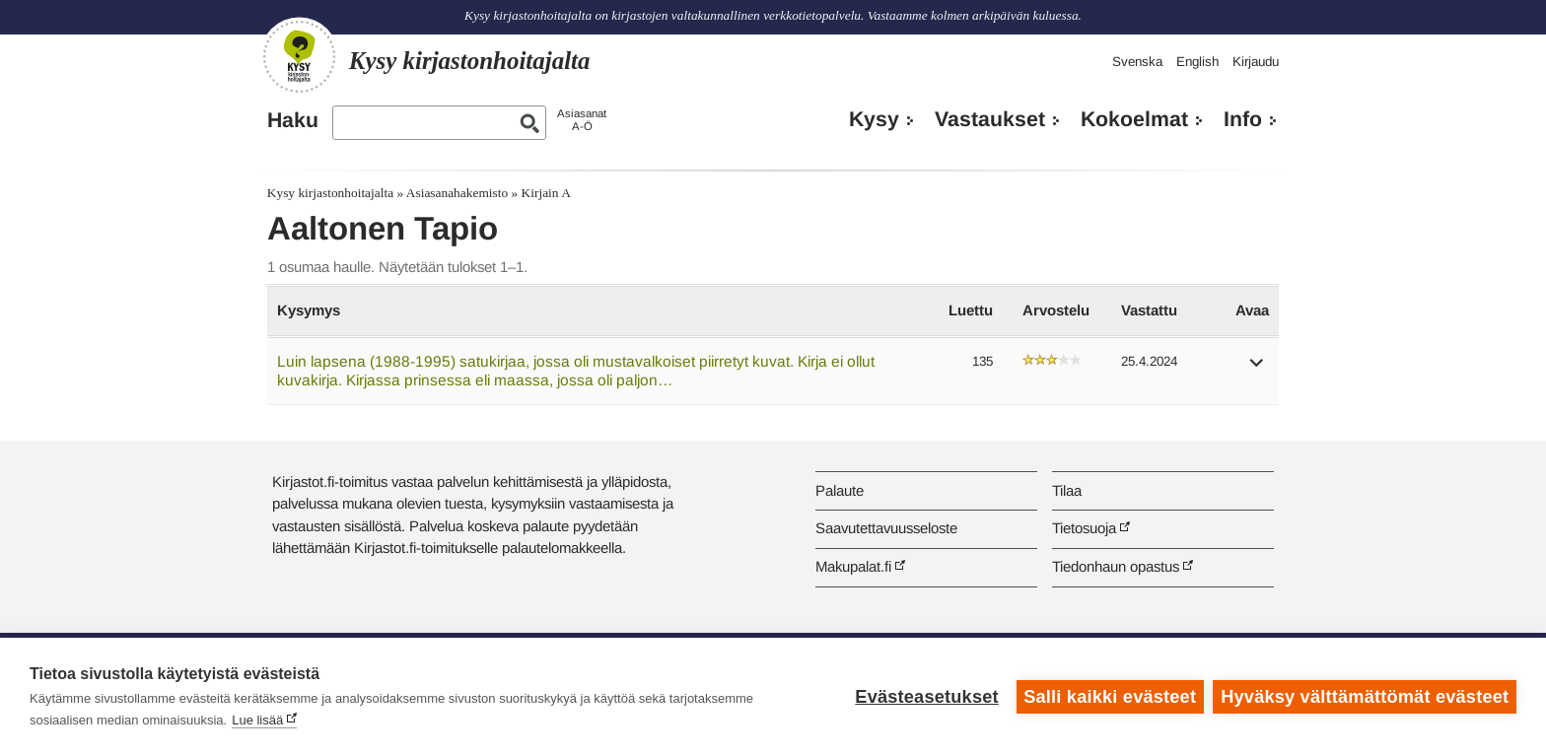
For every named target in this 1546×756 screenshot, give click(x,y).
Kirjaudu (1255, 61)
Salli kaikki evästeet (1109, 697)
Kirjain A (546, 192)
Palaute (839, 490)
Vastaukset (990, 119)
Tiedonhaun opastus (1115, 566)
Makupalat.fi (853, 566)
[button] (1257, 369)
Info (1243, 119)
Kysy (874, 119)
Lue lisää (257, 720)
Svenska (1137, 61)
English (1197, 61)
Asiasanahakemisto (457, 192)
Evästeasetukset (926, 697)
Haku (292, 120)
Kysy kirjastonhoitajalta (330, 192)
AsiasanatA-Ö (581, 119)
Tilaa (1067, 490)
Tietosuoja (1084, 527)
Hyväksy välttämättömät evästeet (1365, 697)
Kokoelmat (1134, 119)
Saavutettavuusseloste (886, 527)
